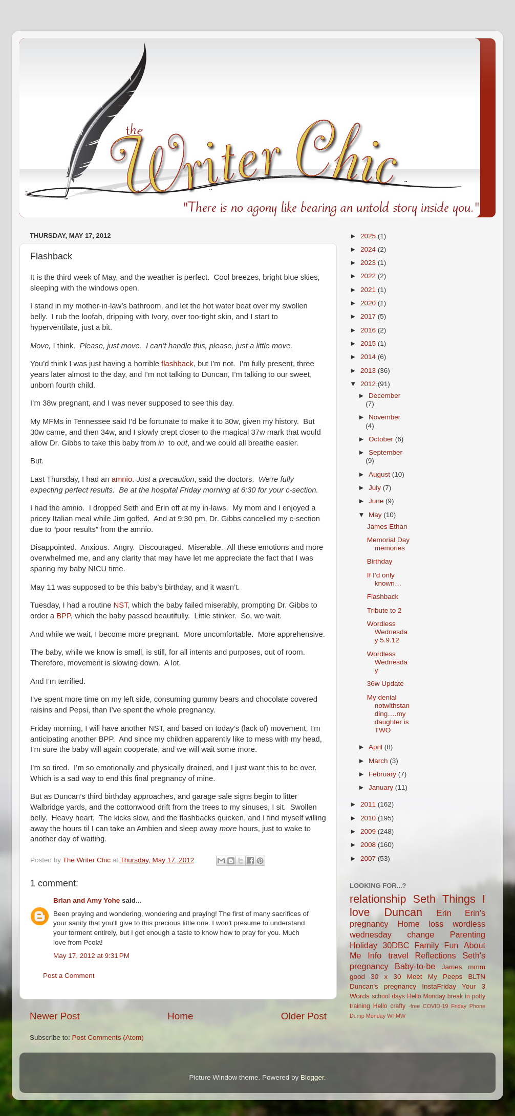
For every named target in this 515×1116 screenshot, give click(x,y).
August (380, 474)
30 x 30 (386, 976)
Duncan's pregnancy (383, 986)
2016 (369, 330)
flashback (177, 364)
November (384, 417)
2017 (369, 316)
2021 (369, 290)
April (376, 747)
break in (458, 996)
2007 (369, 858)
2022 (369, 276)
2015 (369, 343)
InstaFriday (439, 986)
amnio (122, 479)
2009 (369, 831)
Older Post (304, 1016)
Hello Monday (426, 996)
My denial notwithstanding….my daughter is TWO (388, 714)
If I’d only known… (384, 579)
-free (414, 1006)
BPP (63, 616)
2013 (369, 370)
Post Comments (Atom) (108, 1037)
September (385, 452)
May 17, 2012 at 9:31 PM (91, 955)
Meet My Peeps (435, 976)
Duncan (403, 912)
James (452, 967)
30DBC (395, 945)
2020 (369, 303)
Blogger (312, 1077)
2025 (369, 236)
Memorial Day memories (388, 544)
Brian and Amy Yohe (86, 900)
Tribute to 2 (384, 610)
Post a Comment (69, 975)
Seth (424, 898)
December (384, 395)
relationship (378, 898)
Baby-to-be (415, 966)
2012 (369, 384)
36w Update (385, 683)
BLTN (476, 976)
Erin (444, 913)
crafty (397, 1006)
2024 (369, 249)
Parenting (467, 934)
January (382, 787)
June (377, 501)
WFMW (396, 1016)
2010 (369, 818)
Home (180, 1016)
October (382, 439)
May (376, 515)
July (376, 488)
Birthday (380, 561)
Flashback (383, 596)
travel (398, 955)
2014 (369, 357)
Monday (375, 1016)
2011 (369, 804)
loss (435, 923)
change (420, 934)
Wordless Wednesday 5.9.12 (387, 632)
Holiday (363, 945)
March (379, 761)
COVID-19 (435, 1006)
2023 (369, 262)
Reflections (435, 955)
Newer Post (55, 1016)
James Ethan (387, 526)
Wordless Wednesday (387, 662)
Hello (380, 1006)
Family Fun (437, 945)
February (383, 774)
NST (121, 605)
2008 (369, 845)
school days (388, 996)
